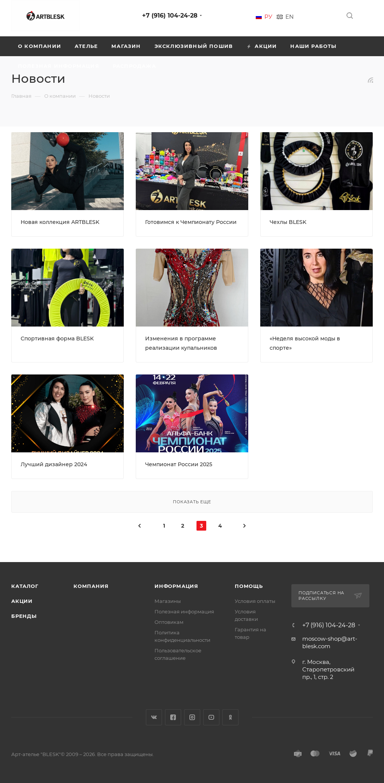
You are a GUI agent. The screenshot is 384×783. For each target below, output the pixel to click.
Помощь (249, 586)
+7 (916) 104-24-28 (170, 15)
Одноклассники (230, 717)
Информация (176, 586)
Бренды (24, 616)
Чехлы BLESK (288, 222)
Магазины (167, 601)
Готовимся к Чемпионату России (191, 222)
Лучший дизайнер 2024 (54, 464)
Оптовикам (168, 622)
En (289, 17)
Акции (22, 601)
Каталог (25, 586)
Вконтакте (154, 717)
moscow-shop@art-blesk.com (329, 642)
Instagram (192, 717)
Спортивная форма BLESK (57, 338)
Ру (268, 17)
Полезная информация (184, 611)
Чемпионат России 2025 (178, 464)
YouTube (211, 717)
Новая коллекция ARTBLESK (60, 222)
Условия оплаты (255, 601)
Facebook (173, 717)
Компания (91, 586)
